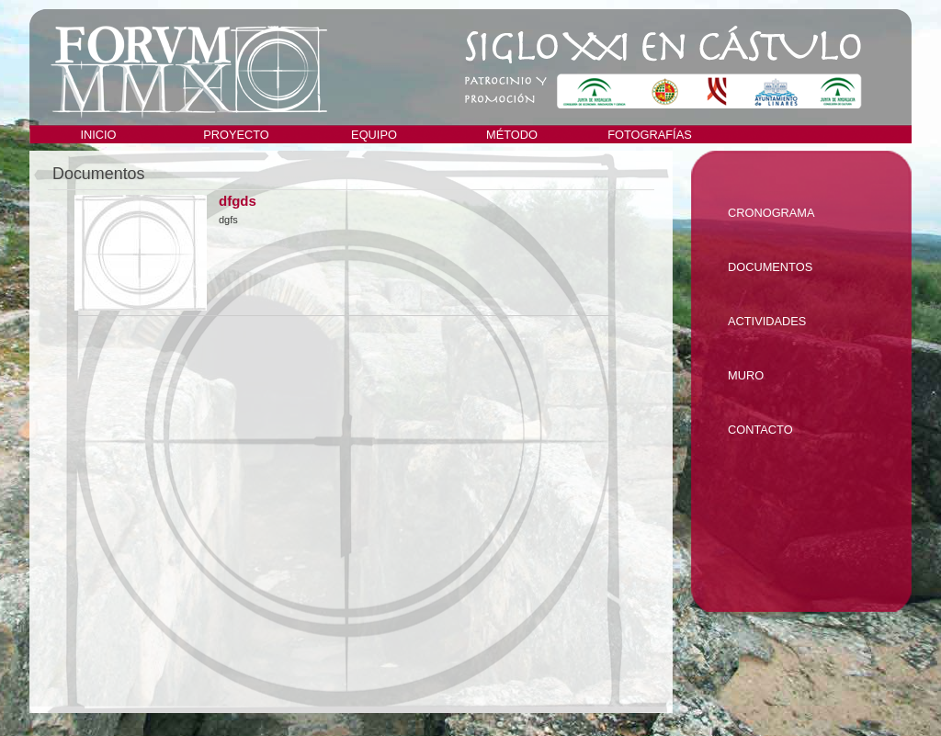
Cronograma (771, 213)
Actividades (767, 321)
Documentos (770, 267)
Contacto (760, 429)
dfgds (237, 201)
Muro (746, 375)
